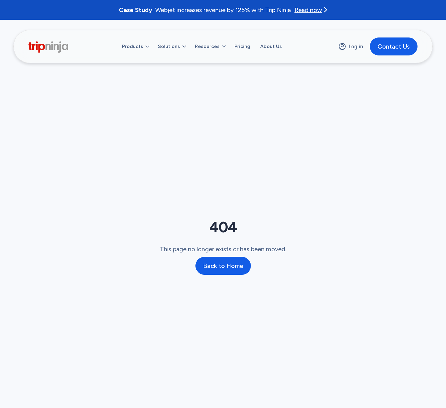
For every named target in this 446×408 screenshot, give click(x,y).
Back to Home (223, 266)
